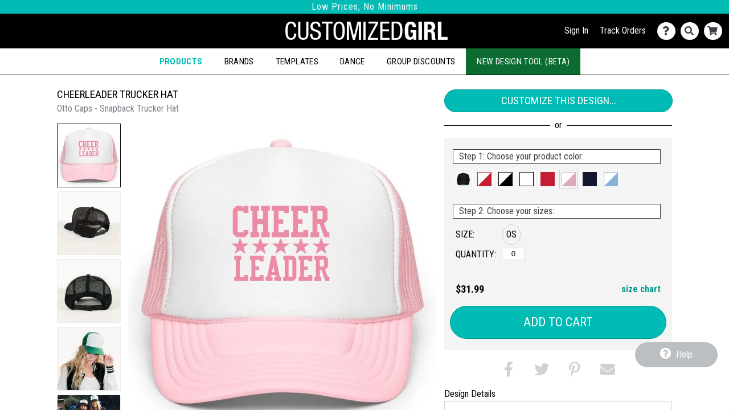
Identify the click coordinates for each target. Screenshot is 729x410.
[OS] (513, 254)
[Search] (692, 31)
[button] (89, 155)
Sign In (576, 30)
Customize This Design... (558, 100)
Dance (352, 61)
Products (181, 61)
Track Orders (623, 30)
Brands (239, 61)
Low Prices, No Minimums (365, 6)
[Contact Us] (669, 31)
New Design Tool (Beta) (523, 61)
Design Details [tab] (469, 393)
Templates (297, 61)
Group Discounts (421, 61)
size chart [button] (641, 289)
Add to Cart (558, 322)
